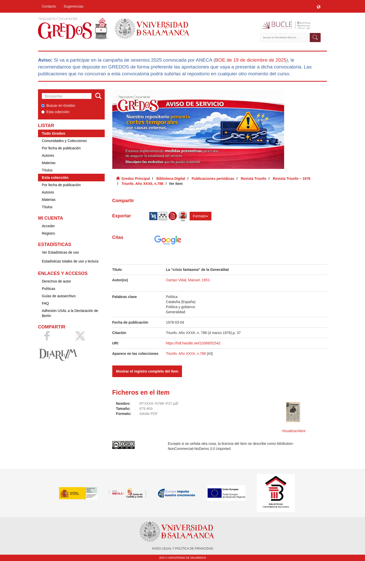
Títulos (47, 170)
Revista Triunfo (253, 179)
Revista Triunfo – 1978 (291, 179)
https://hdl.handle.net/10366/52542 (193, 343)
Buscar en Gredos (58, 105)
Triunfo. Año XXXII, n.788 (142, 184)
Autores (48, 155)
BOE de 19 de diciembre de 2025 (250, 60)
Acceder (48, 226)
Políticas (48, 289)
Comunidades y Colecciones (64, 141)
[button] (318, 6)
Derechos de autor (56, 281)
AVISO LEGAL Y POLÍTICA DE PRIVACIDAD (182, 548)
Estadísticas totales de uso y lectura (70, 261)
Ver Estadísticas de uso (60, 252)
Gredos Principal (135, 179)
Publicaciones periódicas (213, 179)
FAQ (45, 303)
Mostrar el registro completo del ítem (147, 371)
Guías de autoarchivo (59, 296)
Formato (200, 216)
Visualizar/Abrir (294, 431)
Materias (49, 163)
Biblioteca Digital (170, 179)
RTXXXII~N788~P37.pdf (158, 403)
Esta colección (55, 112)
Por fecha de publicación (61, 148)
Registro (48, 233)
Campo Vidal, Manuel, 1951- (188, 280)
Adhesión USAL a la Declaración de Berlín (70, 313)
